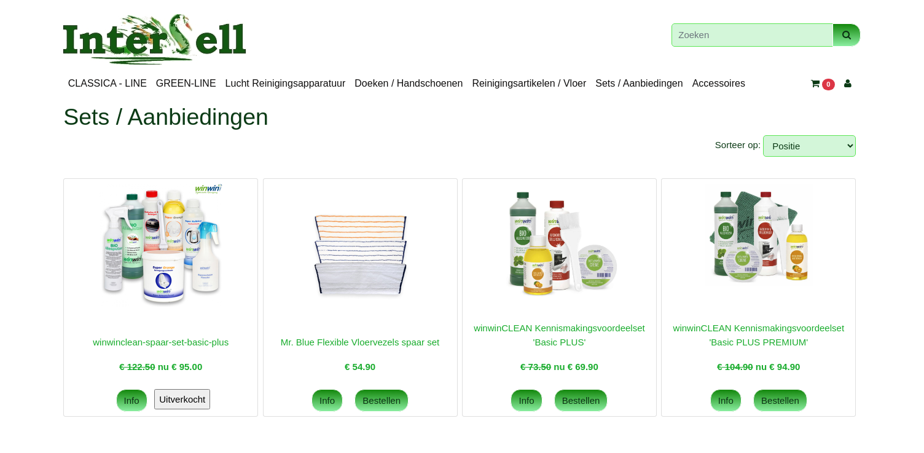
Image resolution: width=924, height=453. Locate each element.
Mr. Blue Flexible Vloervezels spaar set (360, 342)
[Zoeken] (752, 35)
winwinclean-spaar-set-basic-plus (161, 342)
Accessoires (718, 83)
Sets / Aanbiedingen (639, 83)
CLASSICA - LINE (107, 83)
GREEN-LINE (186, 83)
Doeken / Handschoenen (408, 83)
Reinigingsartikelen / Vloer (529, 83)
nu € (160, 366)
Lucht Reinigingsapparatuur (285, 83)
